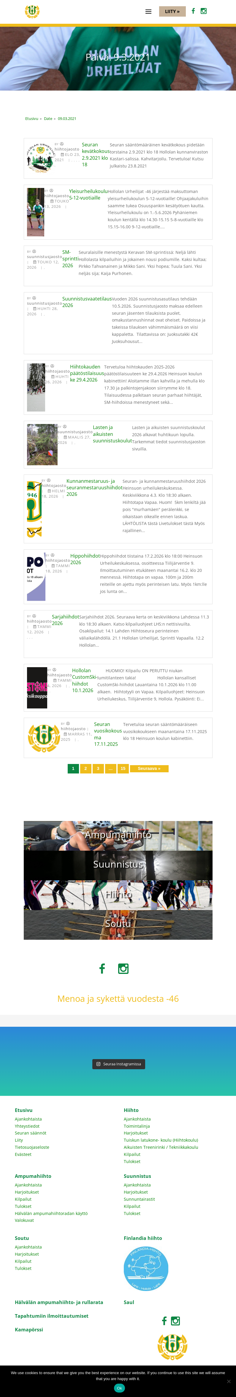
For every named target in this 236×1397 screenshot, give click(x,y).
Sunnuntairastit (139, 1199)
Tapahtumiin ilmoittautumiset (51, 1316)
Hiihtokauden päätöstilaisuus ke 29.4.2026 (87, 373)
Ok (119, 1388)
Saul (129, 1302)
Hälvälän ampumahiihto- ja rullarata (59, 1302)
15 (123, 768)
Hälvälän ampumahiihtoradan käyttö (51, 1213)
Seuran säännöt (30, 1133)
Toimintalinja (137, 1126)
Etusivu (24, 1110)
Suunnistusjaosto (44, 256)
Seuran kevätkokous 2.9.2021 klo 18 (96, 154)
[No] (229, 1381)
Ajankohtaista (28, 1119)
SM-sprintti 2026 (70, 259)
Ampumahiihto (33, 1176)
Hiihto (131, 1110)
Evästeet (23, 1154)
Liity (19, 1140)
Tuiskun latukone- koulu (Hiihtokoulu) (161, 1140)
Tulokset (132, 1161)
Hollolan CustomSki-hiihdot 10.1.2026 (84, 680)
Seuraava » (149, 768)
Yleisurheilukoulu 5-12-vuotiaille (88, 194)
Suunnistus (137, 1176)
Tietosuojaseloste (32, 1147)
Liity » (172, 11)
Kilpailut (132, 1154)
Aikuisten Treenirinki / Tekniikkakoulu (161, 1147)
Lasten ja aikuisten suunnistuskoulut (112, 434)
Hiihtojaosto (67, 149)
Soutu (22, 1238)
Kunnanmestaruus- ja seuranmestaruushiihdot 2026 (94, 488)
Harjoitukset (136, 1133)
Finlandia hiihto (143, 1238)
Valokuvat (24, 1220)
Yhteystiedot (27, 1126)
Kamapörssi (29, 1329)
